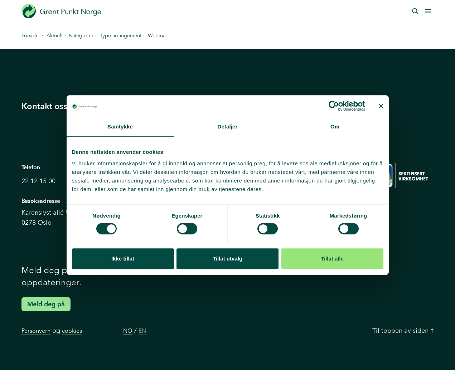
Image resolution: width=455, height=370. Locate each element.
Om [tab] (334, 126)
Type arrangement (120, 35)
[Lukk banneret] (380, 105)
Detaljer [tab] (228, 126)
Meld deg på (46, 304)
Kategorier (81, 35)
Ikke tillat (122, 258)
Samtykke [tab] (120, 126)
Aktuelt (55, 35)
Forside (30, 35)
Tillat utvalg (227, 258)
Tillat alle (332, 258)
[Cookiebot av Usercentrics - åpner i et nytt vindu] (333, 106)
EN (142, 330)
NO (127, 330)
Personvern (35, 330)
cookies (72, 330)
